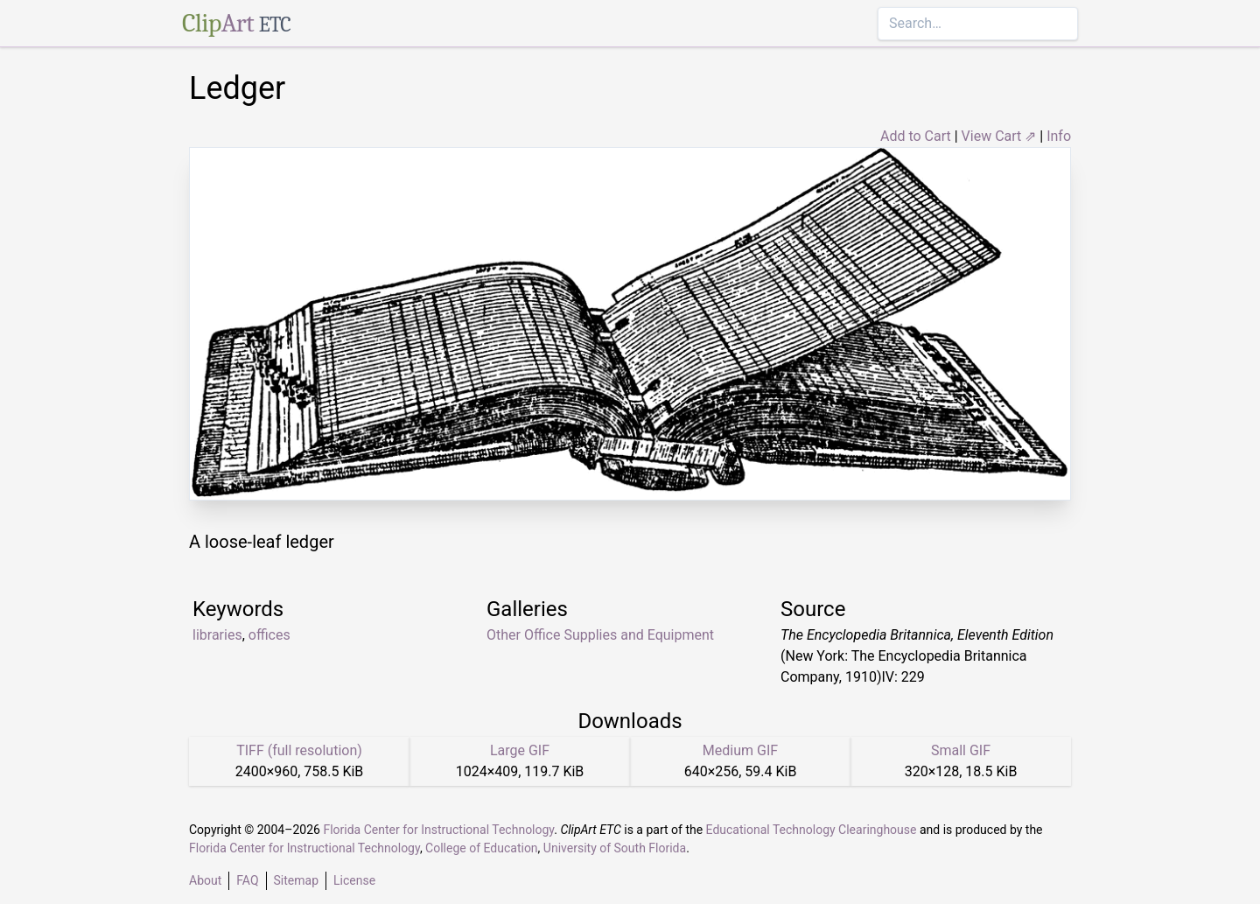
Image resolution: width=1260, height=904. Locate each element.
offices (269, 635)
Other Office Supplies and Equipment (600, 635)
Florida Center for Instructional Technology (438, 830)
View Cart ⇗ (999, 136)
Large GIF (520, 750)
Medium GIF (740, 750)
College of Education (481, 848)
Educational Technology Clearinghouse (811, 830)
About (205, 880)
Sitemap (296, 880)
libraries (217, 635)
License (354, 880)
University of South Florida (614, 848)
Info (1058, 136)
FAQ (247, 880)
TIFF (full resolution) (299, 750)
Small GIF (960, 750)
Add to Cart (915, 136)
